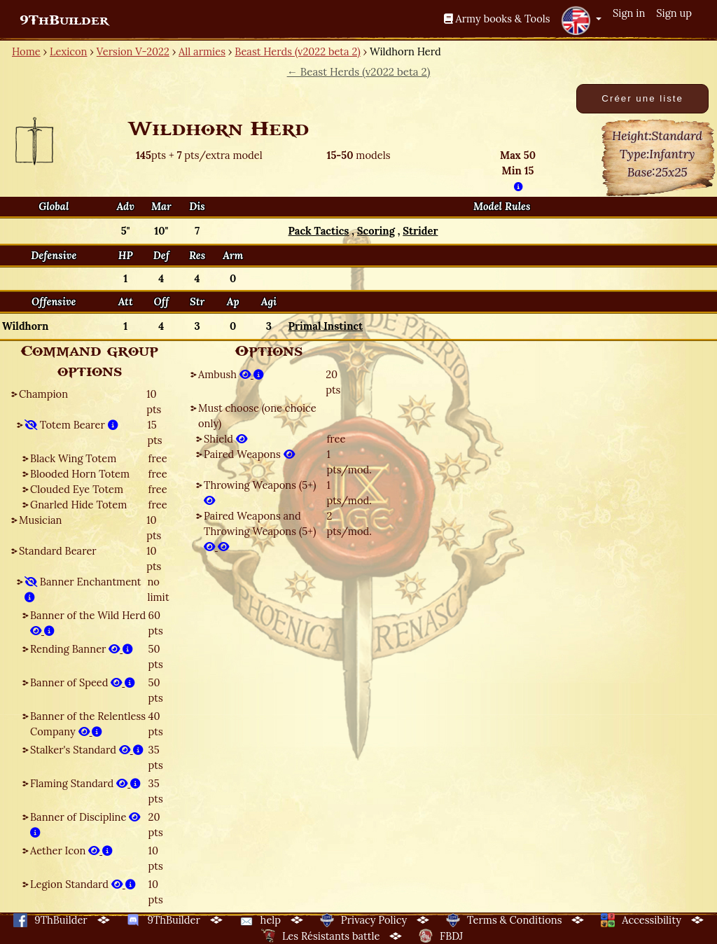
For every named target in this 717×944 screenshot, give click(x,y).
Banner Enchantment (83, 589)
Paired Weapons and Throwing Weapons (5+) (260, 531)
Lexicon (68, 51)
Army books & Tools (497, 18)
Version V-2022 (133, 51)
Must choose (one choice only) (257, 415)
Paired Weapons (249, 454)
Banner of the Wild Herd (88, 623)
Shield (225, 438)
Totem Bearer (71, 424)
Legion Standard (83, 884)
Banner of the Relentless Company (88, 723)
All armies (202, 51)
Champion (43, 394)
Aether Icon (71, 850)
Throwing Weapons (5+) (260, 492)
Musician (40, 520)
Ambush (231, 374)
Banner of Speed (82, 682)
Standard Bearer (58, 550)
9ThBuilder (64, 20)
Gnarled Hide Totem (78, 504)
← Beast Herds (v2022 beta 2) (359, 71)
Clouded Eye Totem (76, 489)
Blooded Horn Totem (80, 473)
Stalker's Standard (87, 749)
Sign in (629, 13)
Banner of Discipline (85, 824)
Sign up (674, 13)
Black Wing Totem (73, 458)
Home (26, 51)
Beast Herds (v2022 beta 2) (297, 51)
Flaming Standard (85, 783)
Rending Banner (81, 648)
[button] (581, 20)
